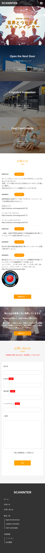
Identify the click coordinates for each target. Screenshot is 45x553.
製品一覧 (7, 516)
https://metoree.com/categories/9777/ (15, 215)
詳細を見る (22, 69)
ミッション (10, 538)
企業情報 (7, 534)
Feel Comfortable (12, 528)
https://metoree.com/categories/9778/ (15, 222)
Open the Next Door (13, 520)
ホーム (6, 499)
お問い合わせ (8, 509)
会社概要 (9, 542)
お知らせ (7, 504)
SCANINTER (9, 3)
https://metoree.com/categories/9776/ (15, 208)
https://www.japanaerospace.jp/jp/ (13, 269)
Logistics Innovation (12, 524)
